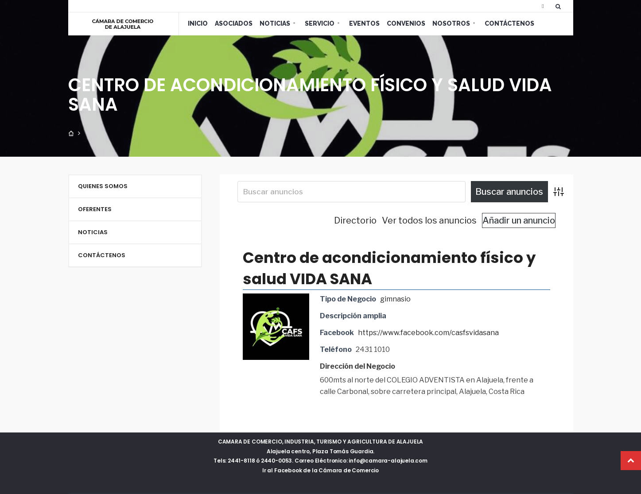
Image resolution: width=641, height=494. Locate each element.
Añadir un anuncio (518, 220)
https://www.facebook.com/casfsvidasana (428, 332)
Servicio (319, 23)
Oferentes (95, 209)
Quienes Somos (103, 186)
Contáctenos (509, 23)
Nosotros (451, 23)
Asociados (234, 23)
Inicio (198, 23)
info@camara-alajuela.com (388, 460)
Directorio (355, 220)
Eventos (364, 23)
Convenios (406, 23)
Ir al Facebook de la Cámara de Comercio (320, 470)
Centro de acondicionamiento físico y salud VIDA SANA (389, 268)
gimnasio (395, 299)
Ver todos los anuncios (429, 220)
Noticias (275, 23)
